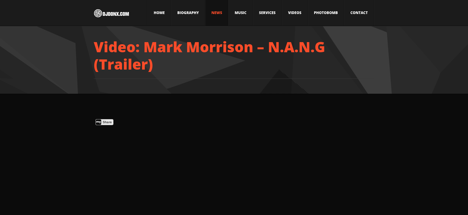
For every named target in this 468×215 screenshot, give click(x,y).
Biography (188, 12)
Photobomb (326, 12)
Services (267, 12)
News (216, 12)
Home (159, 12)
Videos (294, 12)
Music (241, 12)
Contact (359, 12)
